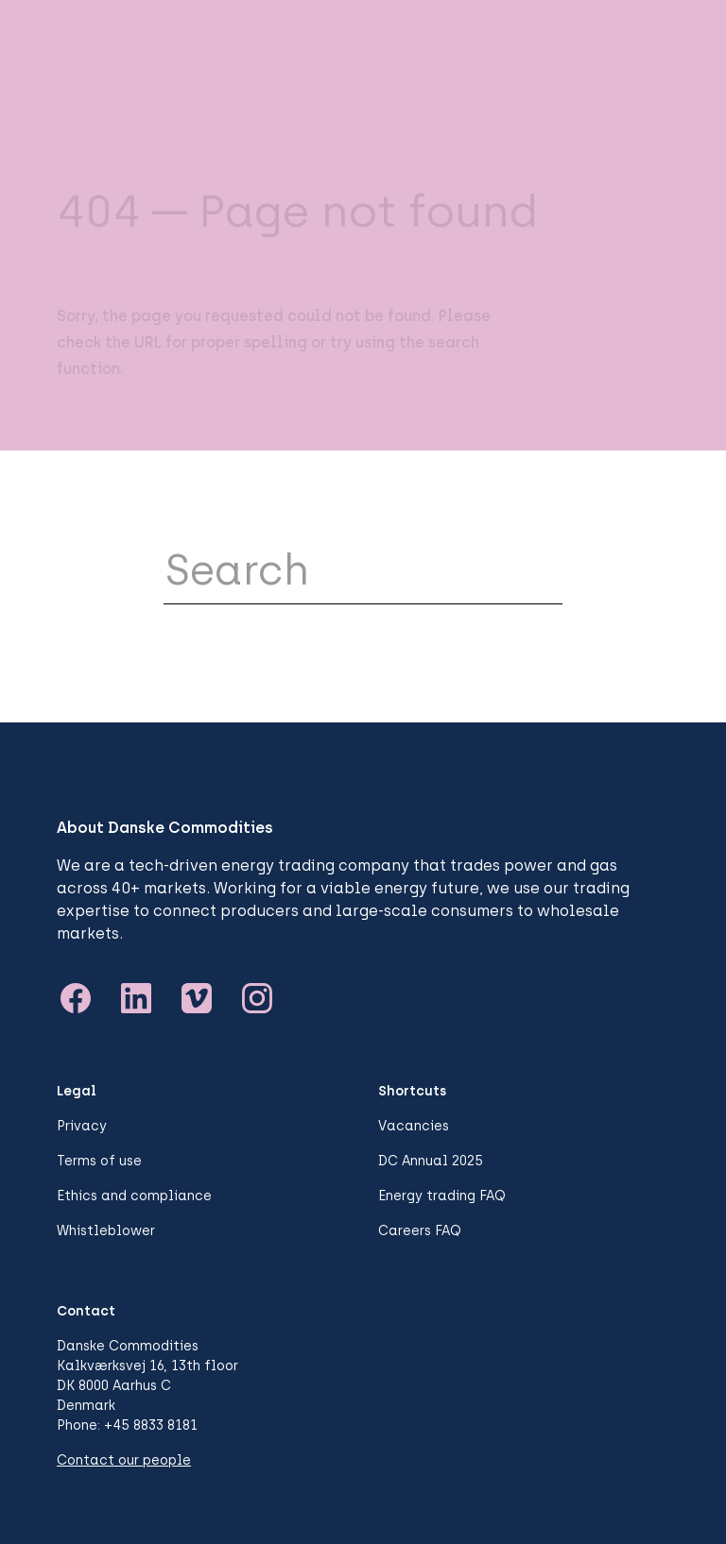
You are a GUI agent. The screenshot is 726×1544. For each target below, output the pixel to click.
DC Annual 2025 (430, 1161)
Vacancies (413, 1126)
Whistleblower (106, 1231)
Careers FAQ (419, 1231)
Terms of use (99, 1161)
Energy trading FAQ (442, 1196)
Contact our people (124, 1460)
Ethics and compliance (134, 1196)
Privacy (82, 1126)
